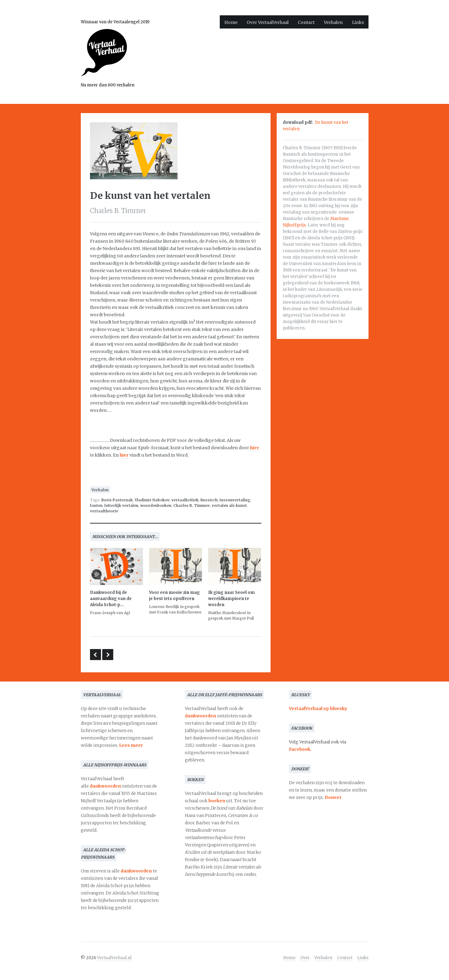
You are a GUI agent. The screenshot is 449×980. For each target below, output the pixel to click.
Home (231, 22)
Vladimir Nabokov (152, 500)
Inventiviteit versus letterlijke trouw (95, 654)
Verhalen (333, 22)
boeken (216, 800)
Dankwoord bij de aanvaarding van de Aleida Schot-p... (111, 598)
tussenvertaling (234, 500)
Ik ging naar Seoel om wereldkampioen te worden (231, 598)
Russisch (209, 500)
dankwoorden (105, 786)
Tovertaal (107, 654)
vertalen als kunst (229, 505)
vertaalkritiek (185, 500)
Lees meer (131, 745)
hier (254, 447)
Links (358, 22)
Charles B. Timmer (191, 505)
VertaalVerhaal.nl (114, 957)
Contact (306, 22)
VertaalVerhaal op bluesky (318, 708)
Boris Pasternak (117, 500)
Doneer (333, 797)
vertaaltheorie (104, 511)
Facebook (299, 749)
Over (305, 957)
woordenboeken (155, 505)
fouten (96, 505)
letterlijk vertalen (121, 505)
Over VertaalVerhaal (268, 22)
